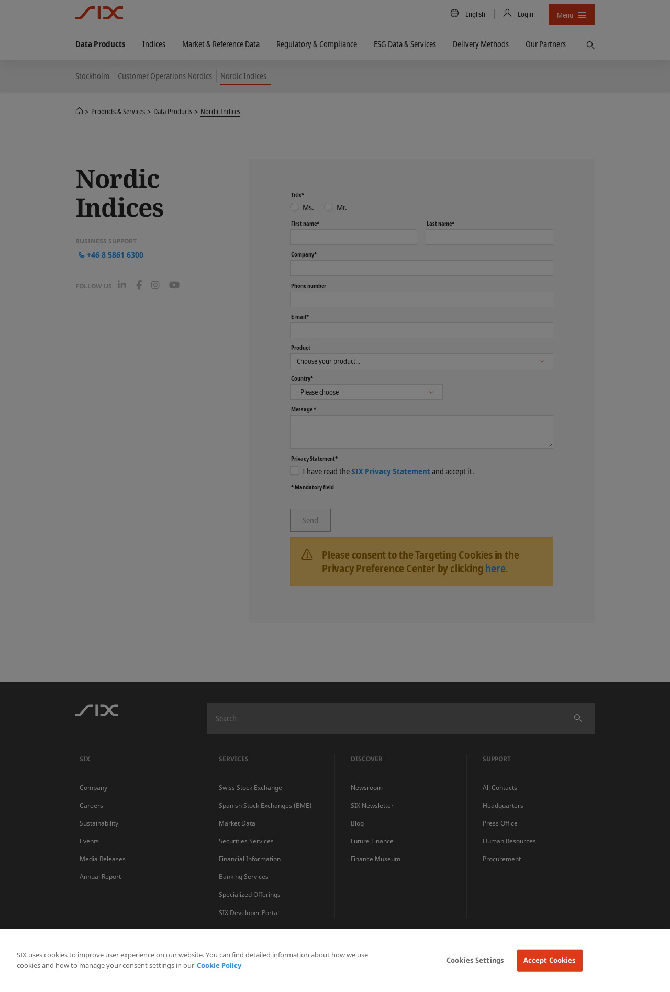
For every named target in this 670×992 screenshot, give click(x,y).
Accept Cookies (549, 960)
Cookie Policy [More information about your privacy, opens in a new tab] (219, 965)
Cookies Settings (475, 960)
